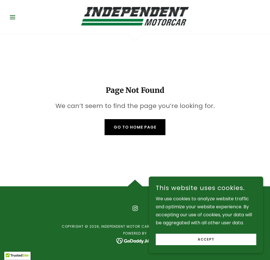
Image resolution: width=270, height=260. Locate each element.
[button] (26, 17)
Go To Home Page (135, 127)
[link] (135, 16)
